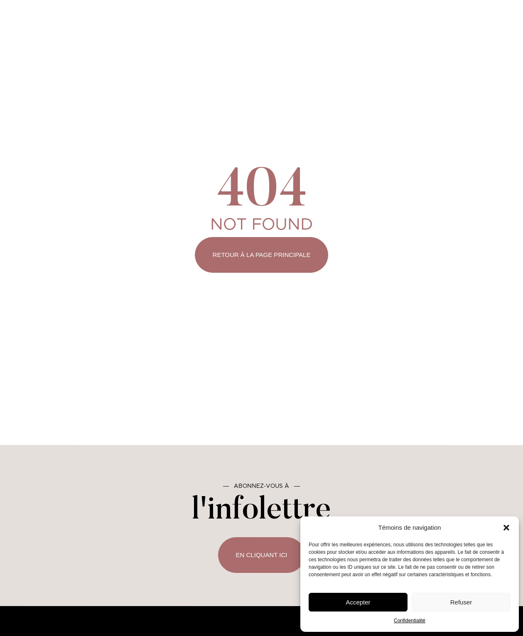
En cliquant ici (261, 554)
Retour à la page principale (262, 254)
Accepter (358, 602)
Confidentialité (409, 621)
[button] (506, 527)
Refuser (461, 602)
